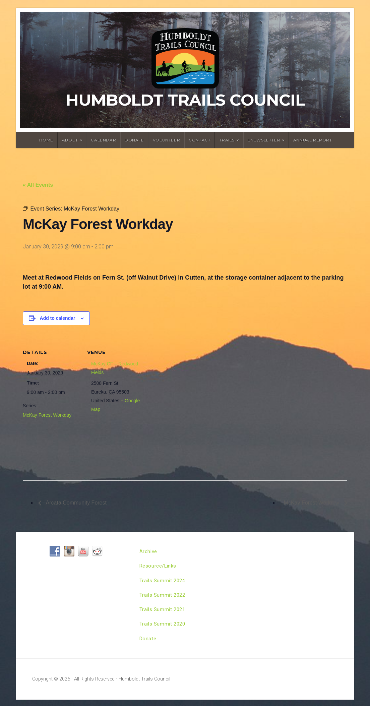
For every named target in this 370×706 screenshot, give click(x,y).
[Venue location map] (186, 405)
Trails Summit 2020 (163, 629)
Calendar (103, 139)
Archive (148, 552)
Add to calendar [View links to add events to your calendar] (57, 318)
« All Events (38, 185)
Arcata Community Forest (76, 503)
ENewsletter (264, 139)
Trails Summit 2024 (163, 583)
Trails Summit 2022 (163, 598)
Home (46, 139)
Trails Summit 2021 (163, 613)
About (70, 139)
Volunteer (166, 139)
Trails (227, 139)
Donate (134, 139)
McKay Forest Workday (47, 415)
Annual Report (312, 139)
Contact (199, 139)
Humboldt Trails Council (185, 100)
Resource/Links (159, 567)
